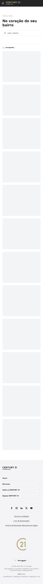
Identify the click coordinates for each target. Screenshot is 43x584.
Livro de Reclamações (21, 521)
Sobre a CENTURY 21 (21, 490)
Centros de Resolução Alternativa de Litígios (21, 525)
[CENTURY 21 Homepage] (21, 468)
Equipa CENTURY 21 (21, 495)
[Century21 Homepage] (13, 3)
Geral (21, 478)
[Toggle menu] (3, 3)
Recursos (21, 484)
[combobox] (21, 560)
